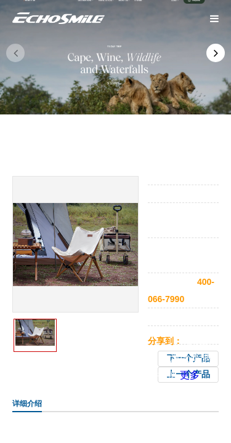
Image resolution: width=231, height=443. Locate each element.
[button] (215, 53)
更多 (190, 375)
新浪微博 (180, 358)
